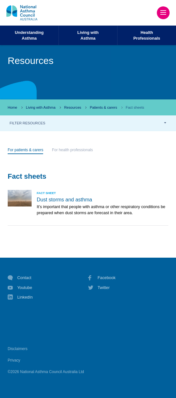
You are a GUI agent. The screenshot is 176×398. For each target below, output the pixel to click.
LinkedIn (20, 297)
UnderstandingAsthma (29, 35)
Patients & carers (103, 107)
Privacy (14, 360)
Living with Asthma (41, 107)
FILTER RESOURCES (27, 123)
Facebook (102, 278)
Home (12, 107)
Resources (72, 107)
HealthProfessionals (147, 35)
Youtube (20, 288)
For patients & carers (25, 150)
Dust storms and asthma (64, 199)
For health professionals (72, 150)
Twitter (99, 288)
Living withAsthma (88, 35)
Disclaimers (17, 349)
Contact (19, 278)
